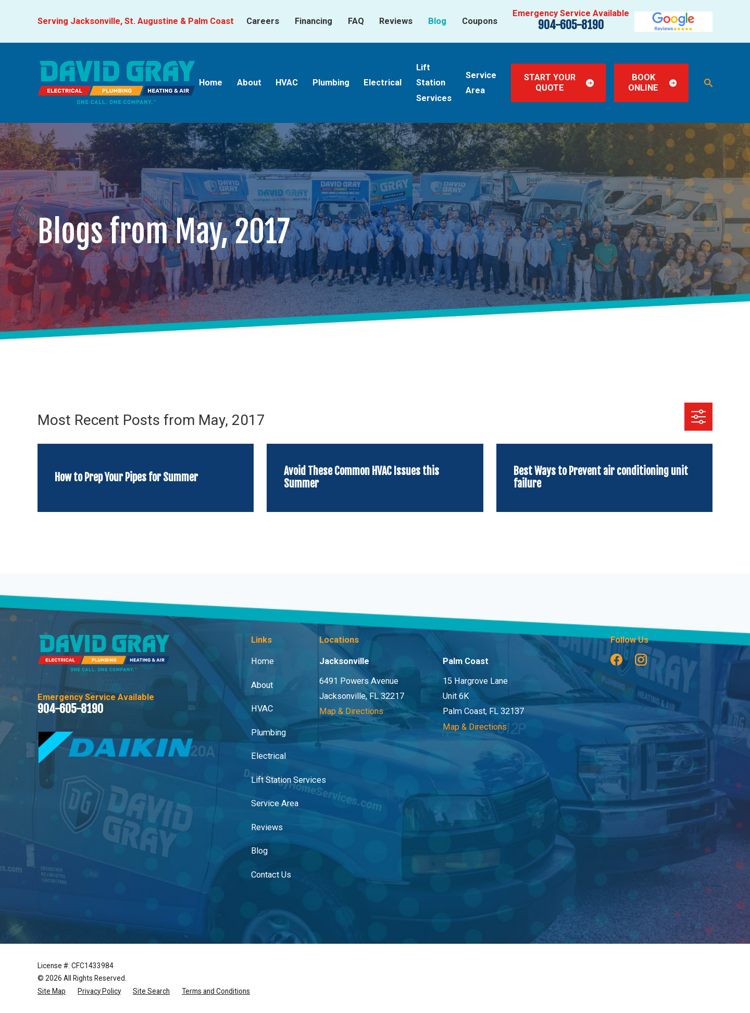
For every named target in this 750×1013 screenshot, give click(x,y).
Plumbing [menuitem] (330, 82)
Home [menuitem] (210, 82)
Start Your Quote (559, 82)
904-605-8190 (571, 25)
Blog (437, 21)
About (262, 685)
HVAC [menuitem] (287, 82)
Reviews (396, 21)
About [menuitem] (249, 82)
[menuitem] (52, 991)
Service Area (274, 803)
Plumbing (268, 732)
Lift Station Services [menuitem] (434, 82)
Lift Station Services (288, 780)
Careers (262, 21)
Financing (313, 21)
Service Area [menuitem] (481, 82)
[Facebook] (616, 660)
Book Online (652, 82)
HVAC (262, 709)
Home (262, 661)
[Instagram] (641, 660)
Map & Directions (351, 711)
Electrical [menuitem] (383, 82)
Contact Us (271, 875)
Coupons (479, 21)
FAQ (356, 21)
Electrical (268, 756)
